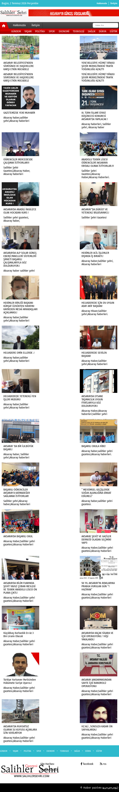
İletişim (113, 3)
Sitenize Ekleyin (49, 769)
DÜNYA (102, 31)
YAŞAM (28, 31)
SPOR (52, 31)
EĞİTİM (113, 31)
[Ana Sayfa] (4, 26)
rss (103, 764)
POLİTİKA (40, 31)
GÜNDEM (16, 31)
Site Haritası (47, 764)
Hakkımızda (102, 3)
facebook (87, 764)
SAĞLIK (91, 31)
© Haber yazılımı (99, 787)
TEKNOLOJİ (78, 31)
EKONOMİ (64, 31)
